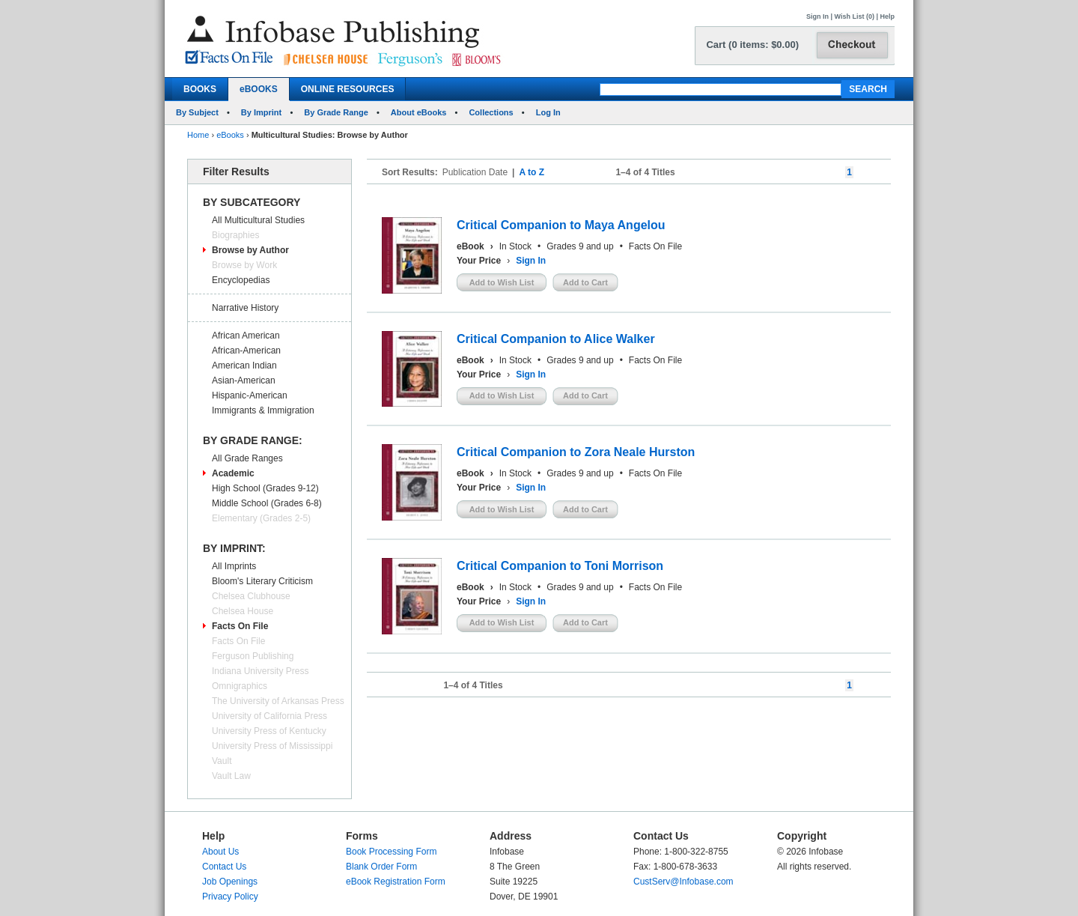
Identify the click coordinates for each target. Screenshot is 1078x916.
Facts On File (240, 626)
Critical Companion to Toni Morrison (560, 565)
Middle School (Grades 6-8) (267, 503)
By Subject (197, 112)
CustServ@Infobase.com (683, 881)
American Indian (244, 365)
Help (887, 16)
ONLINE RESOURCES (348, 89)
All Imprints (234, 566)
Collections (491, 112)
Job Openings (230, 881)
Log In (548, 112)
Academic (233, 473)
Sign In (817, 16)
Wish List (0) (854, 16)
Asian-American (243, 380)
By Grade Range (336, 112)
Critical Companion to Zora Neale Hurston (576, 452)
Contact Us (224, 866)
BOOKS (199, 89)
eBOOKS (259, 89)
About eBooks (419, 112)
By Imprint (261, 112)
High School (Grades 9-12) (265, 488)
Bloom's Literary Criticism (262, 581)
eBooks (230, 134)
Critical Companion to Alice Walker (556, 339)
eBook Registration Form (395, 881)
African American (246, 335)
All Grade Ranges (247, 458)
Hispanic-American (249, 395)
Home (198, 134)
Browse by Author (250, 250)
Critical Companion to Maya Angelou (561, 225)
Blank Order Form (381, 866)
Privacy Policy (230, 896)
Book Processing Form (391, 851)
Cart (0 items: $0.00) (752, 44)
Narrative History (245, 308)
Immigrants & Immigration (263, 410)
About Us (220, 851)
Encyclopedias (241, 280)
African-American (246, 350)
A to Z (531, 172)
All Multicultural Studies (258, 220)
